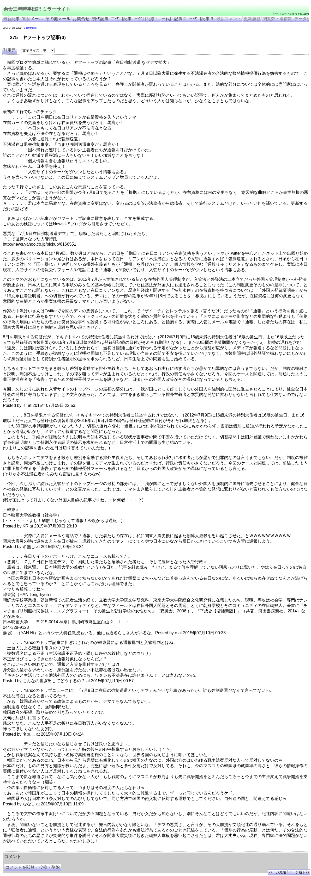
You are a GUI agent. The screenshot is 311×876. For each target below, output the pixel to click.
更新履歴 (252, 18)
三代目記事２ (174, 18)
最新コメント (228, 18)
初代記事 (100, 18)
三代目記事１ (146, 18)
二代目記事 (121, 18)
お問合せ (81, 18)
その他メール (57, 18)
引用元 (9, 50)
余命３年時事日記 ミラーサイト (55, 849)
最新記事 (11, 18)
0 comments (30, 28)
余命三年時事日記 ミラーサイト (36, 9)
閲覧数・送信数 (277, 18)
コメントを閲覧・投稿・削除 (32, 867)
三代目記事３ (201, 18)
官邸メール (32, 18)
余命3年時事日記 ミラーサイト (90, 849)
